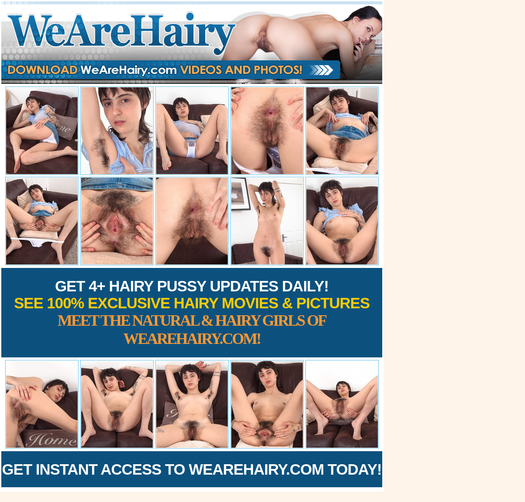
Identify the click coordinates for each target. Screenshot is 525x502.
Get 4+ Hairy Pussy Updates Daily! (192, 312)
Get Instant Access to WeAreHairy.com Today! (192, 469)
